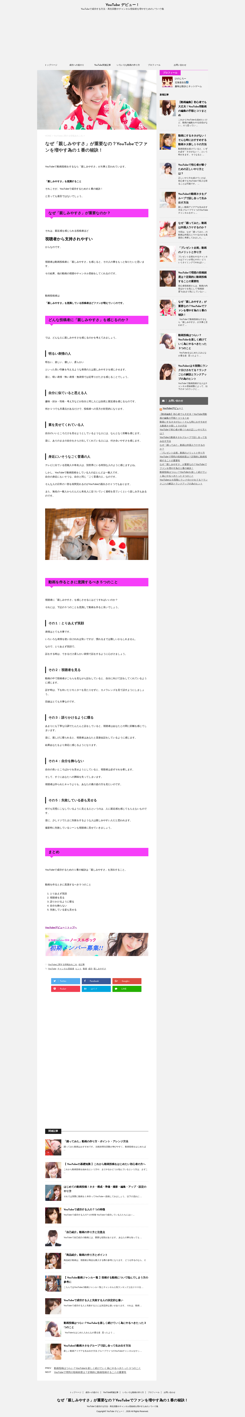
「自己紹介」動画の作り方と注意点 (84, 1232)
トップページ (51, 65)
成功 (90, 968)
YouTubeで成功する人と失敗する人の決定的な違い (93, 1300)
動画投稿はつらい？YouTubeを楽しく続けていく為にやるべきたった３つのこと (97, 1368)
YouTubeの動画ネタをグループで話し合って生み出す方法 (97, 1346)
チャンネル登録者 (65, 968)
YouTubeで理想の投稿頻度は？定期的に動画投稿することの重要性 (90, 1372)
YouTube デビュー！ (122, 5)
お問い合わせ (180, 65)
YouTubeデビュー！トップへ (61, 927)
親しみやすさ (100, 968)
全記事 (81, 964)
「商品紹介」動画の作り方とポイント (86, 1255)
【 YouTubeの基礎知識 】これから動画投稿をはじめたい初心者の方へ (104, 1164)
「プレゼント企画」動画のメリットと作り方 (182, 452)
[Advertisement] (122, 37)
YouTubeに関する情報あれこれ (62, 964)
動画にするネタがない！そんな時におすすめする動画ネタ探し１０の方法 (192, 140)
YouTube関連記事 (102, 65)
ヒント (78, 968)
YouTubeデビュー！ (173, 408)
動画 (85, 968)
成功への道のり (76, 65)
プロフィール (154, 65)
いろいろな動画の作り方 (128, 65)
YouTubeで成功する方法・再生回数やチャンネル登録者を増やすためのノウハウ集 (122, 1406)
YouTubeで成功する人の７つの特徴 (84, 1209)
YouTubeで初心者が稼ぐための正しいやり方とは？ (192, 169)
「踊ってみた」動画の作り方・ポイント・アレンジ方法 (96, 1141)
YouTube (52, 968)
